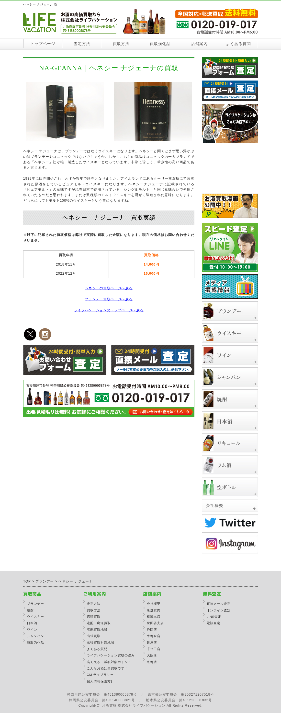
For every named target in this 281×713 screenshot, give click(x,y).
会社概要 (153, 604)
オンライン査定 (219, 610)
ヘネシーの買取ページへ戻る (109, 288)
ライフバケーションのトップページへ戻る (109, 310)
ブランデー (35, 604)
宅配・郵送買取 (99, 623)
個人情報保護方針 (100, 681)
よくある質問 (238, 44)
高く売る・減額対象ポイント (109, 662)
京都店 (152, 662)
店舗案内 (199, 44)
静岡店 (152, 629)
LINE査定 (214, 617)
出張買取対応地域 (100, 642)
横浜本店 (153, 617)
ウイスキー (35, 617)
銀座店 (152, 642)
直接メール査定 (219, 604)
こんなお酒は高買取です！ (107, 668)
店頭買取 (94, 617)
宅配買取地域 (97, 629)
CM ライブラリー (100, 675)
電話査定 (213, 623)
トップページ (42, 44)
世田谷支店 (155, 623)
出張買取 (94, 636)
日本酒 (32, 623)
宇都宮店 (153, 636)
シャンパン (35, 636)
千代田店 (153, 649)
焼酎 (30, 610)
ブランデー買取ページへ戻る (109, 299)
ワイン (32, 629)
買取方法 (121, 44)
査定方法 (82, 44)
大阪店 (152, 655)
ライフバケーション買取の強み (111, 655)
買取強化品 (160, 44)
